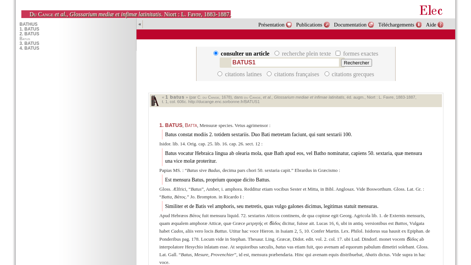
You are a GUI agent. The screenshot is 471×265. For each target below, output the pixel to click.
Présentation (271, 25)
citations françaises (294, 74)
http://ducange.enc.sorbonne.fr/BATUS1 (224, 101)
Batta (191, 125)
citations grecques (349, 74)
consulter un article (242, 53)
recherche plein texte (303, 53)
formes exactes (357, 53)
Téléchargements (396, 25)
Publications (309, 25)
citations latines (240, 74)
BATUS (171, 125)
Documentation (350, 25)
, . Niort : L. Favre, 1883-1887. (130, 14)
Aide (431, 25)
